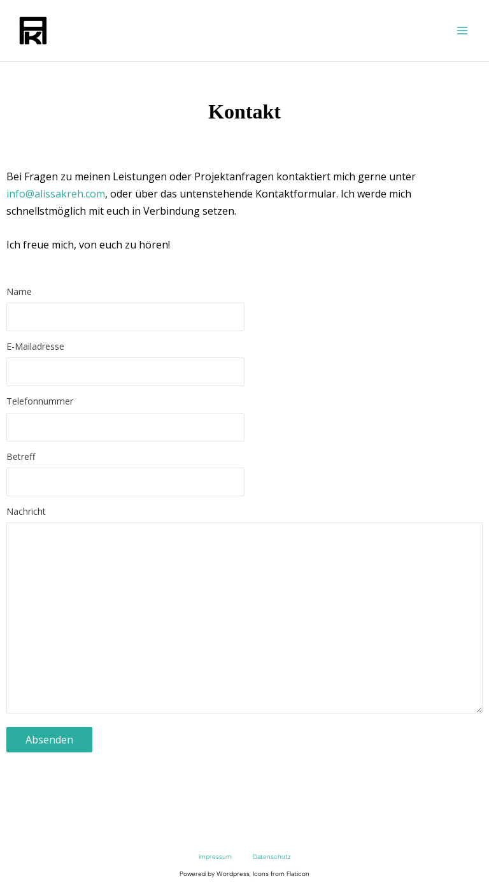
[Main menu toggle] (462, 31)
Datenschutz (272, 856)
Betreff (244, 476)
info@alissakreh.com (55, 194)
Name (244, 311)
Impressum (215, 856)
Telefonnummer (244, 421)
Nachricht (244, 615)
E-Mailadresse (244, 366)
